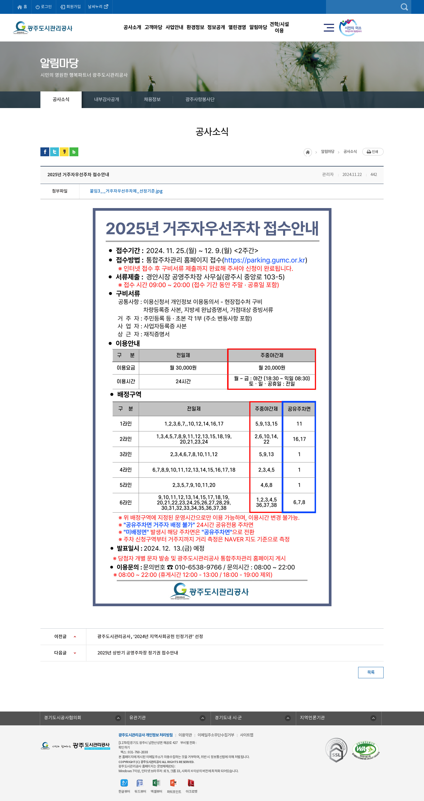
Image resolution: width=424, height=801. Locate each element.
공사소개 (94, 27)
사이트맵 (246, 735)
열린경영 (276, 27)
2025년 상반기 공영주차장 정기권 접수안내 (137, 653)
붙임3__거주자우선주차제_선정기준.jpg (126, 191)
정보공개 (239, 27)
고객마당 (130, 27)
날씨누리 (99, 6)
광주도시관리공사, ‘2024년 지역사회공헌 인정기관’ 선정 (150, 636)
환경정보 (203, 27)
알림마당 (312, 27)
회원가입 (70, 7)
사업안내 (166, 27)
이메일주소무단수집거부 (216, 735)
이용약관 (185, 735)
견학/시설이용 (348, 27)
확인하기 (124, 747)
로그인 (44, 7)
